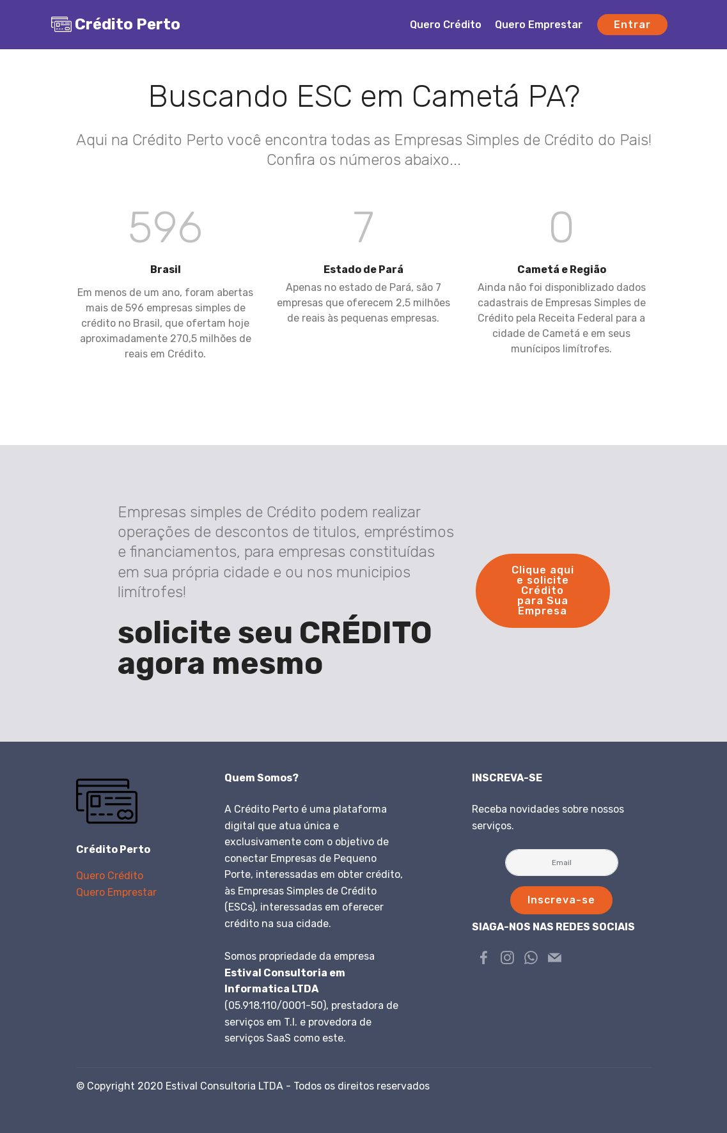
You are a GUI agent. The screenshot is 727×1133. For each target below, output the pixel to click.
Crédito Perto (127, 24)
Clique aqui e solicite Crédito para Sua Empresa (543, 590)
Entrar (632, 25)
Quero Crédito (445, 25)
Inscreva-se (561, 900)
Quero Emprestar (538, 25)
